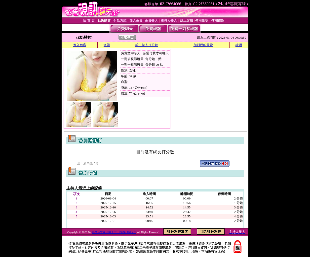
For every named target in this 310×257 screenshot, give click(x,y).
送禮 (107, 45)
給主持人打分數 (146, 45)
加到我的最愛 (203, 45)
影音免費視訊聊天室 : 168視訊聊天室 (114, 232)
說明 (238, 45)
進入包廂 (79, 45)
